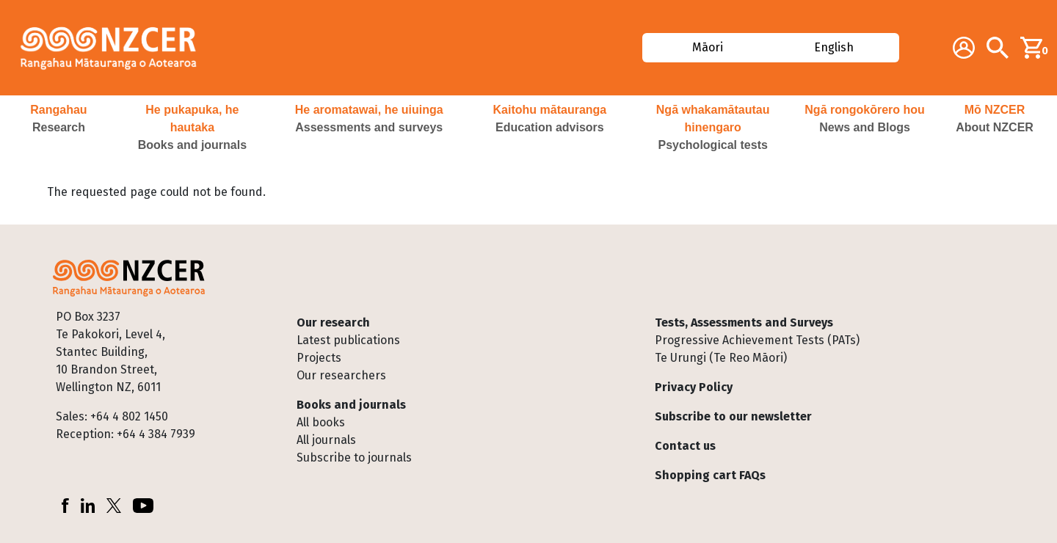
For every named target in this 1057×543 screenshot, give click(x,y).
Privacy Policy (694, 387)
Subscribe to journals (354, 457)
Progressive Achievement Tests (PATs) (757, 340)
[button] (59, 127)
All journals (326, 440)
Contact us (685, 446)
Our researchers (341, 375)
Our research (333, 322)
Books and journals (351, 405)
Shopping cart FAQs (710, 475)
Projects (319, 358)
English (834, 47)
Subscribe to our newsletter (733, 416)
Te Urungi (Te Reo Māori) (721, 358)
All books (321, 422)
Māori (706, 47)
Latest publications (348, 340)
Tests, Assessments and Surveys (744, 322)
